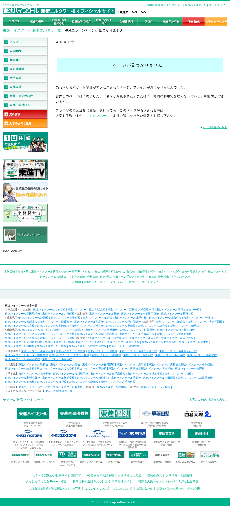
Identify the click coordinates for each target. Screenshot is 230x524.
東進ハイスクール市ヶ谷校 (49, 309)
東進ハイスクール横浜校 (57, 359)
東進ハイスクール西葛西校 (56, 321)
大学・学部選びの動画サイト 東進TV (56, 475)
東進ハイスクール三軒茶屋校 (137, 329)
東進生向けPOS (146, 276)
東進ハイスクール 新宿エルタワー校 (32, 30)
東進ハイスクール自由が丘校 (57, 333)
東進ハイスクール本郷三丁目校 (140, 313)
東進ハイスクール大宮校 (65, 364)
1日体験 (77, 281)
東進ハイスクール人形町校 (58, 313)
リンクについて (122, 488)
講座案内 (63, 276)
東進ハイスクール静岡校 (111, 387)
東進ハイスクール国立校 (144, 338)
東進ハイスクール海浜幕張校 (144, 373)
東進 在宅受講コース (58, 391)
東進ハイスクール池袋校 (170, 321)
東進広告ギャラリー (15, 245)
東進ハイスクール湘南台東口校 (138, 351)
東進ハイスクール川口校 (131, 364)
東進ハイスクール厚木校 (70, 351)
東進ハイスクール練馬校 (184, 325)
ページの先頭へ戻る (215, 127)
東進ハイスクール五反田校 (101, 329)
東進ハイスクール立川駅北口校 (24, 342)
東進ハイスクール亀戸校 (97, 317)
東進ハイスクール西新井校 (21, 321)
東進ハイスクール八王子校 (123, 342)
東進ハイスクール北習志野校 (22, 377)
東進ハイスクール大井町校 (35, 329)
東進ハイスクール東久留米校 (159, 342)
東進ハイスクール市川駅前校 (70, 373)
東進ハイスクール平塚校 (170, 355)
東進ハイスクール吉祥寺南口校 (108, 338)
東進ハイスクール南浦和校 (156, 368)
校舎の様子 (101, 271)
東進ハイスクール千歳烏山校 (136, 333)
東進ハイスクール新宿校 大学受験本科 (131, 309)
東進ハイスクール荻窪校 (20, 325)
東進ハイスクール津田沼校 (159, 377)
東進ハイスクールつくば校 (34, 387)
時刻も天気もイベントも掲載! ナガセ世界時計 (168, 481)
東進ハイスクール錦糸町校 (165, 317)
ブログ (202, 271)
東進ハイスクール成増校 (152, 325)
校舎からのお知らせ (123, 271)
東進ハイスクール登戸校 (138, 355)
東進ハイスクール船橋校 (20, 381)
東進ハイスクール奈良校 (155, 387)
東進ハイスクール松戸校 (51, 381)
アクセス (87, 271)
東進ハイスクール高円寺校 (53, 325)
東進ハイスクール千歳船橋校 (174, 333)
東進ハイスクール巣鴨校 (120, 325)
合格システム (48, 276)
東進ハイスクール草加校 (91, 368)
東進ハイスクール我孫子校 (34, 373)
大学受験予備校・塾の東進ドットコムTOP (55, 488)
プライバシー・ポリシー (125, 281)
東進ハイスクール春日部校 (98, 364)
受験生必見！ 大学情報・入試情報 (169, 475)
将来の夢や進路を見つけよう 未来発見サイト (102, 481)
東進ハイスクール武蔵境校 (124, 346)
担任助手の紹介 (146, 271)
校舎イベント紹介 (169, 271)
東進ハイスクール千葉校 (126, 377)
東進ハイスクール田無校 (60, 342)
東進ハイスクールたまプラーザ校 (69, 355)
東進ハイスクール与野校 (190, 368)
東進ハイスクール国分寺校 (177, 338)
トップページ (99, 115)
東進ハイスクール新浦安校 (58, 377)
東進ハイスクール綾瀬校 (34, 317)
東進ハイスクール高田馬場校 (22, 313)
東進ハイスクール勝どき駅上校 (86, 309)
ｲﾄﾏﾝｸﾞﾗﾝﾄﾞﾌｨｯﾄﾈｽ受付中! (29, 448)
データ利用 (194, 488)
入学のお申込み (180, 276)
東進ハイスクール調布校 (90, 342)
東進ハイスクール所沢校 (123, 368)
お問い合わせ (144, 488)
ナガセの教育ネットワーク (23, 400)
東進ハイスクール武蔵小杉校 (22, 359)
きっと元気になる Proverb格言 (46, 481)
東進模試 (105, 276)
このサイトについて (97, 488)
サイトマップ (217, 5)
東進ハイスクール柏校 (178, 373)
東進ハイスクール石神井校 (87, 325)
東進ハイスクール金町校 (65, 317)
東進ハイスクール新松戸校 (93, 377)
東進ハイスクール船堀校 (89, 321)
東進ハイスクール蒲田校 (68, 329)
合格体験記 (188, 271)
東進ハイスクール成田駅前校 (195, 377)
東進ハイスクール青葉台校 (37, 351)
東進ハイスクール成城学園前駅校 (97, 333)
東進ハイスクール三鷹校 (51, 346)
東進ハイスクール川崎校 (102, 351)
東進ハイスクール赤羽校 (104, 313)
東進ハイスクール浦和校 (33, 364)
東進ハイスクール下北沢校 (21, 333)
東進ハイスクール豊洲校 (198, 317)
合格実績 (92, 276)
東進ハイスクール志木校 (20, 368)
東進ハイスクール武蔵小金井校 (87, 346)
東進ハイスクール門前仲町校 (123, 321)
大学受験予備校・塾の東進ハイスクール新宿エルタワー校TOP (42, 271)
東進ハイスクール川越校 (163, 364)
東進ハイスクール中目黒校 (21, 338)
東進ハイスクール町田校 (20, 346)
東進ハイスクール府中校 (194, 342)
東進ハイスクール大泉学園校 (205, 321)
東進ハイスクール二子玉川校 (57, 338)
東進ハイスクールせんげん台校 (56, 368)
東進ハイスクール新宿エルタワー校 (177, 309)
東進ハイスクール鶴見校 (106, 355)
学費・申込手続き (124, 276)
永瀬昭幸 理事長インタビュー (164, 5)
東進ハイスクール (195, 5)
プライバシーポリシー (170, 488)
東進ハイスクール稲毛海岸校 (107, 373)
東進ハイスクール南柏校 (83, 381)
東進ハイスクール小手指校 (196, 364)
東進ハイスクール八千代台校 (117, 381)
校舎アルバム (216, 271)
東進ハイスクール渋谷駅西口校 (176, 329)
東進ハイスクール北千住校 (130, 317)
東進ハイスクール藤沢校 (202, 355)
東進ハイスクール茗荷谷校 (177, 313)
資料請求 (163, 276)
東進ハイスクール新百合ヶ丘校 (178, 351)
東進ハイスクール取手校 (68, 387)
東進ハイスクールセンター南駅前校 (26, 355)
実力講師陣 (78, 276)
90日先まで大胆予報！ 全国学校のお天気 (114, 475)
